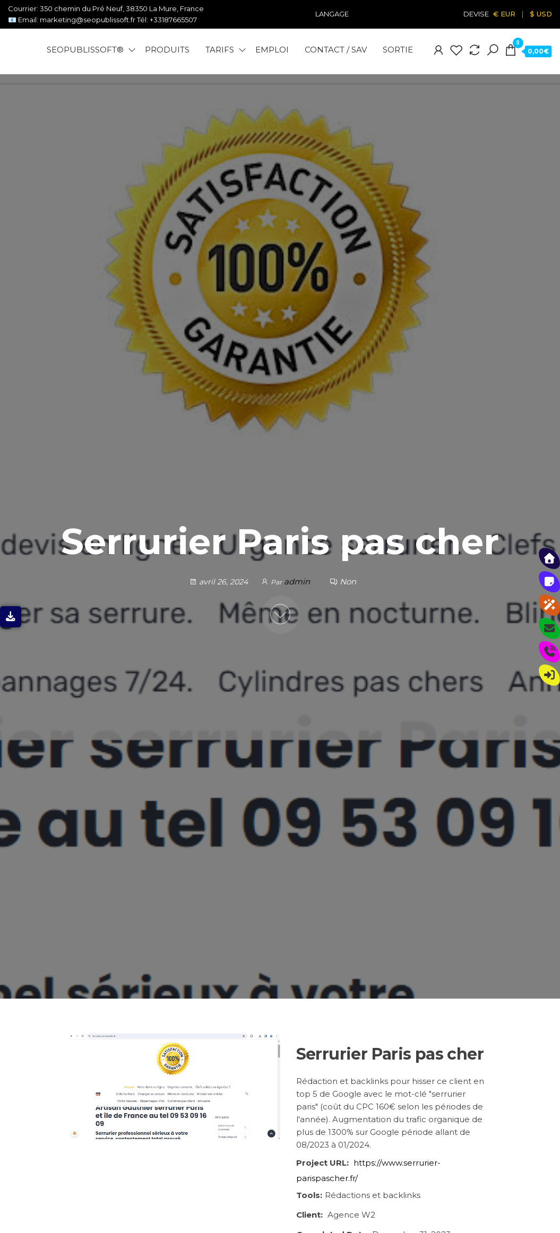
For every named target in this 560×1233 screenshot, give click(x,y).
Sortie (398, 50)
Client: (309, 1215)
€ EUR (504, 14)
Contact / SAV (336, 50)
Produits (167, 50)
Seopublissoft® (85, 50)
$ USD (541, 14)
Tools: (309, 1195)
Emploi (272, 50)
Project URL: (322, 1163)
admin (298, 581)
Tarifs (219, 50)
